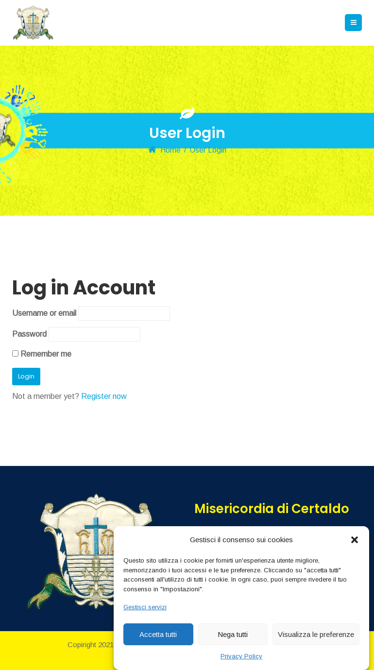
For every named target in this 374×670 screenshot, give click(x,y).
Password (29, 334)
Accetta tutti (158, 634)
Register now (104, 396)
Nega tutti (233, 634)
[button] (354, 540)
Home (170, 150)
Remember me (41, 354)
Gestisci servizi (145, 607)
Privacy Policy (241, 656)
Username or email (44, 313)
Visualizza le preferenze (316, 634)
